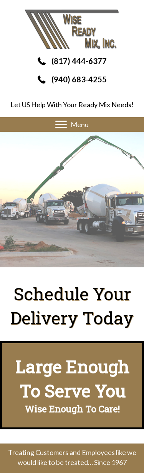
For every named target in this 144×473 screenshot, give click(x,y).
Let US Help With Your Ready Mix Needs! (72, 104)
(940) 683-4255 (79, 79)
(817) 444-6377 (79, 60)
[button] (61, 124)
